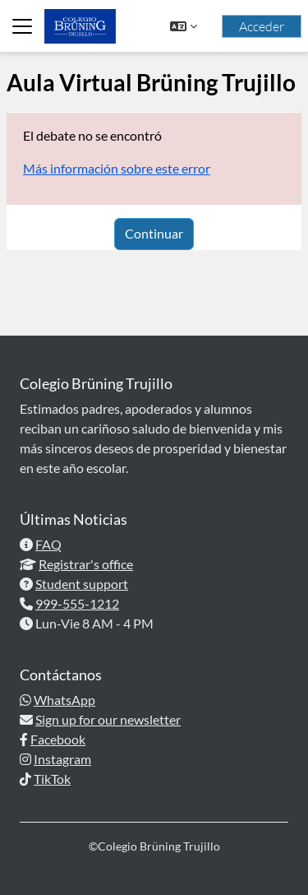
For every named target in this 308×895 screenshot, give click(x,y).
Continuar (154, 233)
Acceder (261, 26)
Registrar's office (86, 564)
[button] (183, 26)
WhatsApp (64, 699)
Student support (81, 583)
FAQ (48, 544)
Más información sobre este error (116, 168)
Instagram (62, 759)
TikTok (52, 778)
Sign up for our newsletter (108, 719)
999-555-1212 (77, 603)
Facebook (57, 739)
